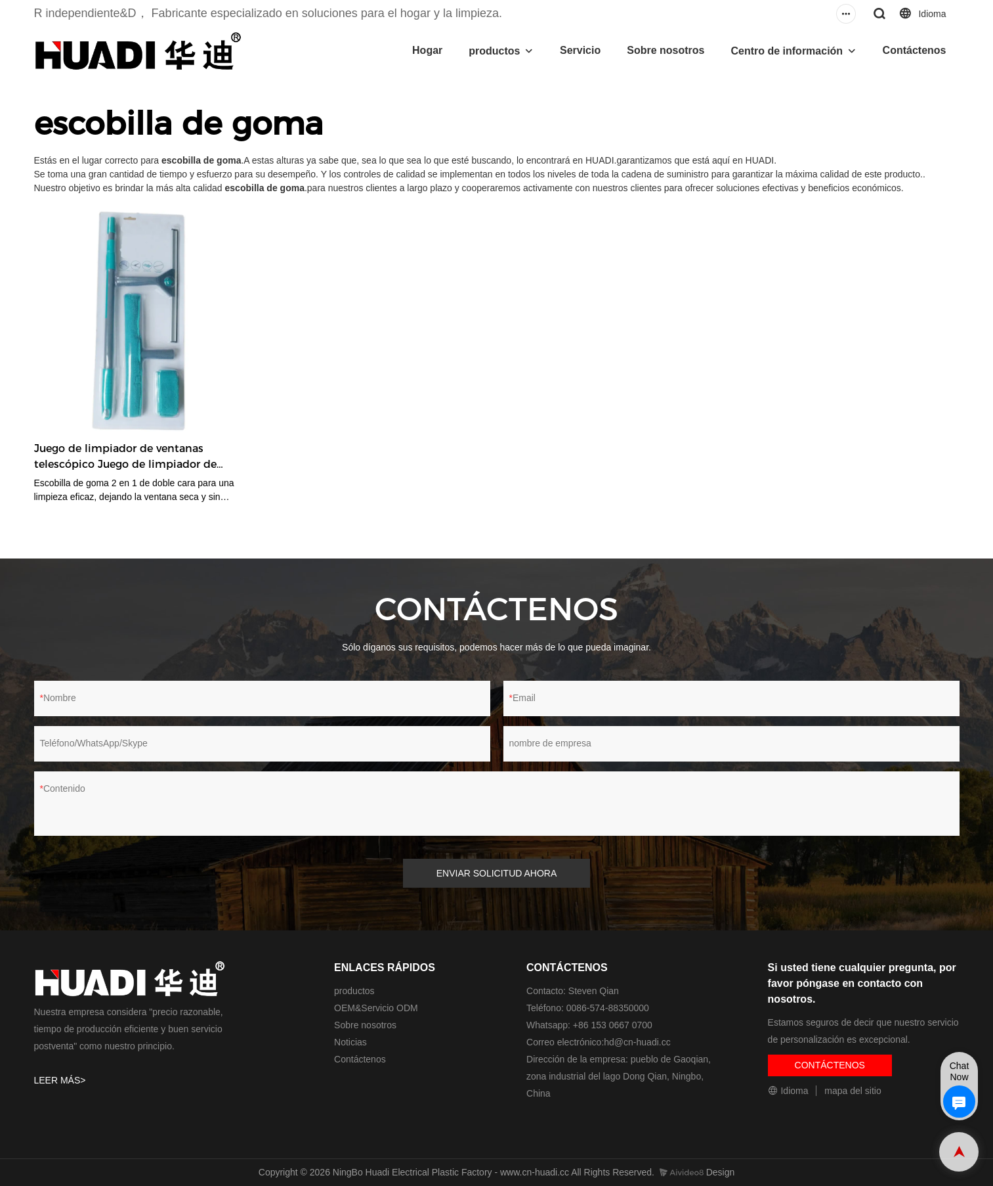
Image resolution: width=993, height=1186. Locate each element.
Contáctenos (914, 50)
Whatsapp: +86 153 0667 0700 (589, 1025)
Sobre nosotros (665, 50)
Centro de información (786, 51)
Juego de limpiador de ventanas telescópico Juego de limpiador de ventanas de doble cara (125, 457)
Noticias (350, 1042)
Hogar (427, 50)
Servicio (580, 50)
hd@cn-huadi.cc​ (637, 1042)
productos (494, 51)
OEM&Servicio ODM (376, 1008)
